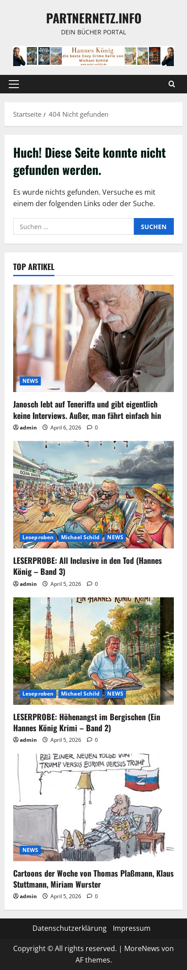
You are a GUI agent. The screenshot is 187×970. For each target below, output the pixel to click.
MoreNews (142, 948)
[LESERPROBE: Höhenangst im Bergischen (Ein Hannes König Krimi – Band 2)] (93, 651)
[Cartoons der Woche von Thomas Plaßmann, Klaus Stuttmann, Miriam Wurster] (93, 807)
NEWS (30, 381)
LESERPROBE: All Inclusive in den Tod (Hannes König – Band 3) (87, 566)
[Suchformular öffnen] (172, 84)
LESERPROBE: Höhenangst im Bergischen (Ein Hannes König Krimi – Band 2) (86, 722)
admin (28, 427)
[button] (13, 84)
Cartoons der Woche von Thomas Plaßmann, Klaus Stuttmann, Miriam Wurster (93, 878)
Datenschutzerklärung (69, 928)
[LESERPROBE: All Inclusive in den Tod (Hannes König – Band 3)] (93, 494)
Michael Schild (80, 537)
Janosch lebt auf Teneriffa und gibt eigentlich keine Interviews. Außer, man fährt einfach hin (87, 409)
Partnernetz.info (93, 18)
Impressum (132, 928)
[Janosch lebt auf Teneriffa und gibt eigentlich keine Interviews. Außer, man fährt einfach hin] (93, 338)
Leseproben (38, 537)
